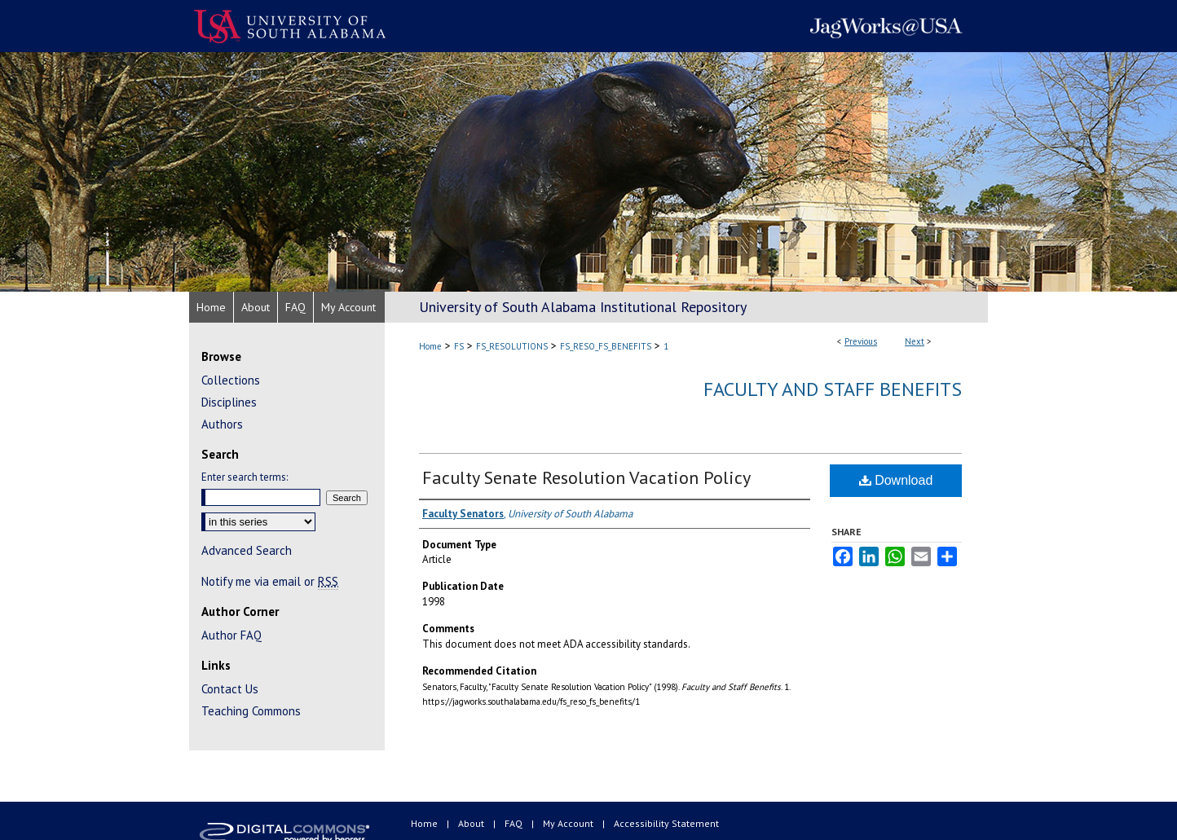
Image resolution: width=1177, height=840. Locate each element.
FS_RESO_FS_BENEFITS (605, 346)
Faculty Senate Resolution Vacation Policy (586, 477)
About (472, 823)
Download (896, 480)
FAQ (515, 823)
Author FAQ (231, 635)
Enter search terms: (244, 477)
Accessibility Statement (666, 823)
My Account (569, 823)
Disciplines (229, 402)
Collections (230, 380)
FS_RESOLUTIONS (512, 346)
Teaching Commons (251, 711)
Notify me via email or (269, 581)
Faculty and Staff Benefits (832, 389)
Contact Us (229, 689)
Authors (222, 424)
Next (914, 341)
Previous (860, 341)
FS (459, 346)
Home (430, 346)
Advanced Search (246, 550)
